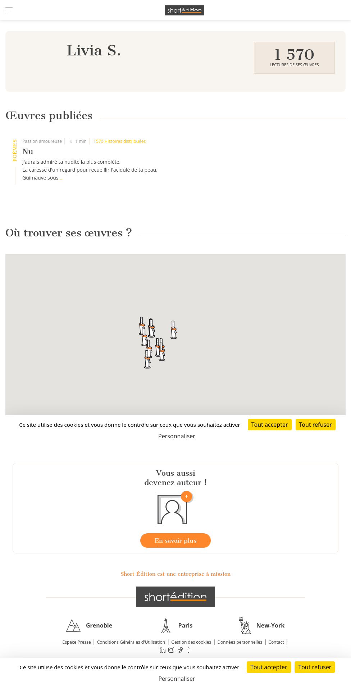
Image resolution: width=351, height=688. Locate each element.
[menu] (9, 10)
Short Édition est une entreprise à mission (175, 574)
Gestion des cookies (191, 642)
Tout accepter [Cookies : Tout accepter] (268, 667)
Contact (276, 642)
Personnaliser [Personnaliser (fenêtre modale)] (176, 679)
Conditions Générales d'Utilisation (131, 642)
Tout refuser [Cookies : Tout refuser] (314, 667)
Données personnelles (239, 642)
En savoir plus (175, 540)
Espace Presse (77, 642)
